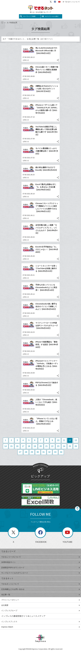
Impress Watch (40, 627)
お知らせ (26, 60)
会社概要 (40, 605)
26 (76, 446)
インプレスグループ (40, 611)
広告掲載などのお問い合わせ (40, 589)
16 (17, 446)
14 (5, 446)
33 (55, 452)
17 (23, 446)
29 (32, 452)
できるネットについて (71, 2)
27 (20, 452)
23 (58, 446)
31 (43, 452)
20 (41, 446)
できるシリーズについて (40, 557)
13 (76, 440)
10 (58, 440)
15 (11, 446)
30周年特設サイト (40, 562)
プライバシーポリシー (40, 600)
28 (26, 452)
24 (64, 446)
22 (52, 446)
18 (29, 446)
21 (46, 446)
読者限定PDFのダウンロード (40, 568)
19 (35, 446)
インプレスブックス (40, 622)
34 (61, 452)
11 (64, 440)
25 (70, 446)
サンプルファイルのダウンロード (40, 573)
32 (49, 452)
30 (38, 452)
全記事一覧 (40, 595)
